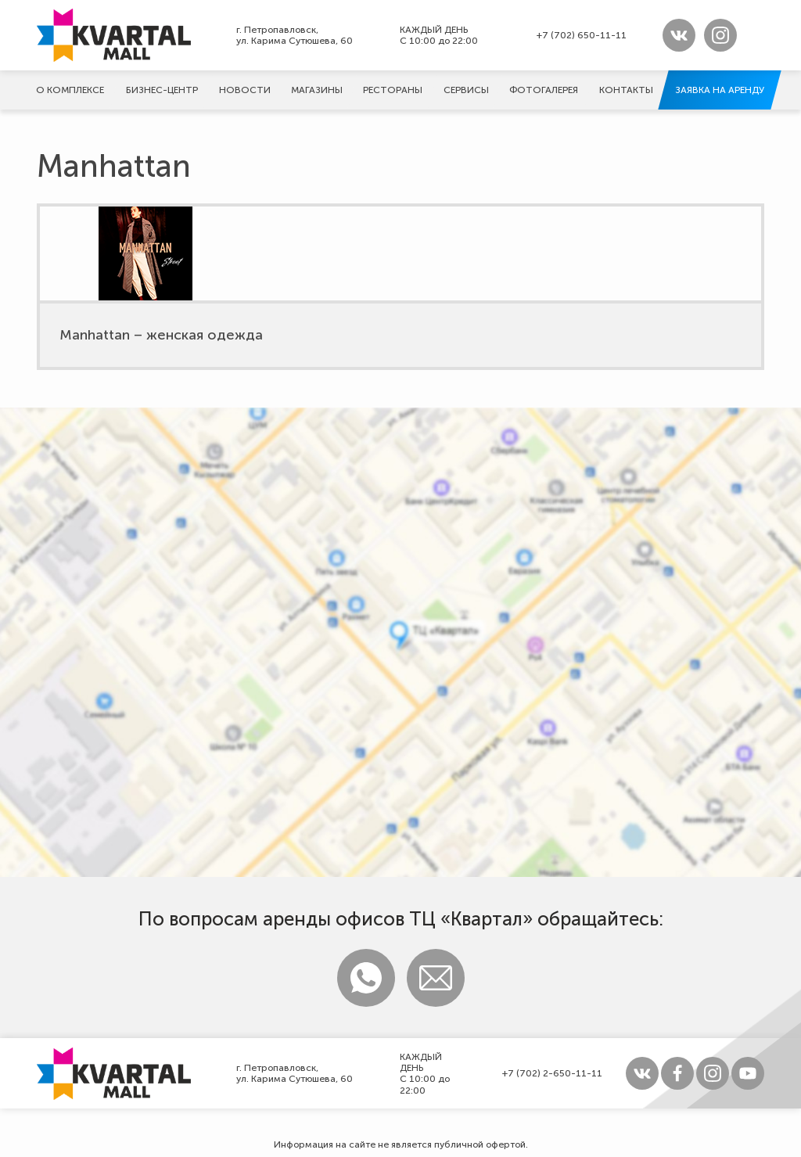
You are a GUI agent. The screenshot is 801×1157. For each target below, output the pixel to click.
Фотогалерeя (543, 89)
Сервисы (466, 89)
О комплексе (70, 89)
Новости (245, 89)
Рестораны (392, 89)
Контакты (626, 89)
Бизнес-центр (162, 89)
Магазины (317, 89)
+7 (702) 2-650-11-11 (552, 1073)
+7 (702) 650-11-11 (582, 35)
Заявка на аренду (719, 89)
